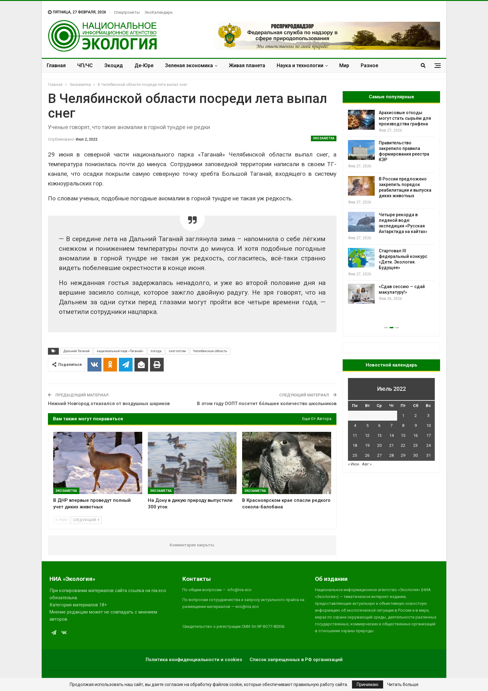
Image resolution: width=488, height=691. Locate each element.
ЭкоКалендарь (158, 12)
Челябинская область (210, 351)
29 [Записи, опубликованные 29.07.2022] (403, 455)
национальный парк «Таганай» (120, 351)
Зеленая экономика (189, 65)
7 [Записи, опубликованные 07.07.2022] (391, 425)
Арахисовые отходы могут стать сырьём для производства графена (405, 118)
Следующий (86, 520)
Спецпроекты (127, 12)
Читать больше (403, 684)
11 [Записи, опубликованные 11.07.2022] (355, 435)
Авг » (367, 464)
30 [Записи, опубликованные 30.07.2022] (415, 455)
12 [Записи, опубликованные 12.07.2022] (367, 435)
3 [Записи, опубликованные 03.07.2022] (428, 415)
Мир (344, 65)
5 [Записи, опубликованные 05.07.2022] (367, 425)
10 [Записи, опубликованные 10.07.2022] (428, 425)
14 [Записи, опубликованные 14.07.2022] (391, 435)
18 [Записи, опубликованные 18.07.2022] (355, 445)
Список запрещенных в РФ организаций (296, 659)
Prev (61, 520)
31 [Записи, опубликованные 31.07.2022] (428, 455)
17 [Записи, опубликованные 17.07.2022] (428, 435)
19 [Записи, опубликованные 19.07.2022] (367, 445)
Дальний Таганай (76, 351)
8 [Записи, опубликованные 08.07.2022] (403, 425)
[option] (391, 207)
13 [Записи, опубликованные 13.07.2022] (379, 435)
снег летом (177, 351)
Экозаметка (324, 138)
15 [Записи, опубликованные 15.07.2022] (403, 435)
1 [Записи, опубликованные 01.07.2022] (403, 415)
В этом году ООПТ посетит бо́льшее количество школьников (266, 403)
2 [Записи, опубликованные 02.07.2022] (416, 415)
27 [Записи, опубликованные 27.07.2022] (379, 455)
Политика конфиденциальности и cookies (194, 659)
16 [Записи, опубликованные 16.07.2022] (415, 435)
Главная (56, 65)
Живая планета (247, 65)
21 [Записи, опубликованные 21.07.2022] (391, 445)
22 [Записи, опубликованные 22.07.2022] (403, 445)
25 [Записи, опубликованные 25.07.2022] (355, 455)
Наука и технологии (300, 65)
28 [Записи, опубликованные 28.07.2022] (391, 455)
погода (156, 351)
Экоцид (113, 65)
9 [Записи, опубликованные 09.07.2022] (416, 425)
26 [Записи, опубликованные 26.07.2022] (367, 455)
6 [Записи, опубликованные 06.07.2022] (379, 425)
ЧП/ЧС (85, 65)
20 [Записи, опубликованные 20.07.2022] (379, 445)
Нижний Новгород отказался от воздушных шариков (109, 403)
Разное (369, 65)
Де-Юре (143, 65)
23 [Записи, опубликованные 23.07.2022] (415, 445)
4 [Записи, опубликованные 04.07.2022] (355, 425)
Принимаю (367, 684)
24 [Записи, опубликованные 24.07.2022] (428, 445)
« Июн (353, 464)
